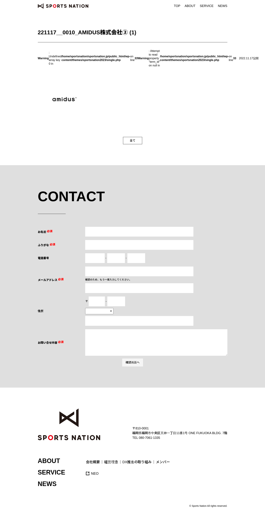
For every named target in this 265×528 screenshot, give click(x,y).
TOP (177, 6)
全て (132, 140)
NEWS (222, 6)
